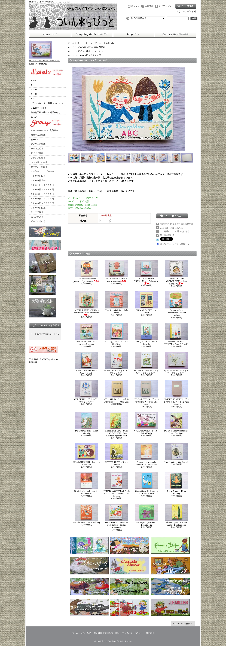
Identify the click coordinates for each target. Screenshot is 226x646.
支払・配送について (92, 34)
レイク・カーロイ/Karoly (102, 43)
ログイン (135, 6)
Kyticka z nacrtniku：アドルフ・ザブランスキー (176, 363)
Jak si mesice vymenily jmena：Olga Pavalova (87, 271)
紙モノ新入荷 (37, 217)
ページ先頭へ (183, 623)
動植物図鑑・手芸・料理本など (45, 112)
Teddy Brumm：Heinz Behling (176, 483)
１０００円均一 (38, 180)
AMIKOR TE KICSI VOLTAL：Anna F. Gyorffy (176, 334)
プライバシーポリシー (132, 633)
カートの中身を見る (45, 325)
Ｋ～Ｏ (34, 89)
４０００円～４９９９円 (42, 198)
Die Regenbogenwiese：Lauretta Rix (146, 515)
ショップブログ (134, 34)
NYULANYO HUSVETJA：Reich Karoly (146, 423)
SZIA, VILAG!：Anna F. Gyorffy (146, 334)
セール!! (34, 139)
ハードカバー (99, 51)
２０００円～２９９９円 (42, 189)
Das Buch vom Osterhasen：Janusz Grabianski (176, 423)
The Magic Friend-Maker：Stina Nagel (116, 334)
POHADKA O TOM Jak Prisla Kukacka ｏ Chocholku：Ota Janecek (116, 484)
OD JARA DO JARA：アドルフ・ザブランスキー (146, 363)
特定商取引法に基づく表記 (106, 633)
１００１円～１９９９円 (42, 185)
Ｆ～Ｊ (34, 85)
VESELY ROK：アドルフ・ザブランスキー (116, 363)
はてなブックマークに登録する (174, 244)
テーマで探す (37, 212)
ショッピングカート (185, 6)
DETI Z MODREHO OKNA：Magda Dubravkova (146, 272)
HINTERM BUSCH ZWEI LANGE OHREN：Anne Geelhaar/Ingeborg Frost (116, 424)
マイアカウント (166, 6)
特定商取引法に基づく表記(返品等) (176, 224)
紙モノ (34, 117)
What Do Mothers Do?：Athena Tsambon (86, 334)
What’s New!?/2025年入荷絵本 (44, 130)
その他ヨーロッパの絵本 (42, 171)
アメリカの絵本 (38, 144)
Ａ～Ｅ (34, 80)
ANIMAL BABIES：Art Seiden (146, 302)
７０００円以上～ (39, 208)
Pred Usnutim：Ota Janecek (176, 453)
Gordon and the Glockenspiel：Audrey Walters (176, 304)
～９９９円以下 (38, 176)
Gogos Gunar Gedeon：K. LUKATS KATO (146, 483)
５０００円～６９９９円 (42, 203)
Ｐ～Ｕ (34, 94)
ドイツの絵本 (37, 153)
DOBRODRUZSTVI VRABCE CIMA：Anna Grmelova (176, 272)
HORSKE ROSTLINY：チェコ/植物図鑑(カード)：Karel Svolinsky (176, 393)
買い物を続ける (167, 235)
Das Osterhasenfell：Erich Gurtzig (86, 423)
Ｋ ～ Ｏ (82, 43)
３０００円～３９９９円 (42, 194)
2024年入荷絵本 (38, 135)
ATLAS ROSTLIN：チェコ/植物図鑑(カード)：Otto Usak (146, 393)
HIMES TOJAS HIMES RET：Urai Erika (44, 61)
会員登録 (149, 6)
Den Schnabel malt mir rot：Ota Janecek (86, 483)
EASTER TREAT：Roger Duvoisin (116, 454)
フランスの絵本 (38, 158)
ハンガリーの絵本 (39, 162)
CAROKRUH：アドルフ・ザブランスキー (86, 391)
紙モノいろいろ (38, 221)
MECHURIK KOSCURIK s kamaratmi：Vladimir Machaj (86, 303)
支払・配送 (86, 633)
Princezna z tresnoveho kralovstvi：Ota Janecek (146, 454)
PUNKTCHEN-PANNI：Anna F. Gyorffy (86, 363)
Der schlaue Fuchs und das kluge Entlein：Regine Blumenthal (116, 516)
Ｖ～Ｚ (34, 98)
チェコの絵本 (37, 148)
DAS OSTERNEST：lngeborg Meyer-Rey (86, 454)
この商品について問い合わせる (174, 231)
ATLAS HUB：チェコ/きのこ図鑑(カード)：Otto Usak (116, 391)
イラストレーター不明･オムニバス (47, 103)
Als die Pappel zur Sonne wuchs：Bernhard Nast (176, 515)
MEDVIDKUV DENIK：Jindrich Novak (116, 271)
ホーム (50, 34)
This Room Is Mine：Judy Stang (116, 302)
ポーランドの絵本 (39, 167)
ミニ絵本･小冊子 (39, 108)
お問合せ (175, 34)
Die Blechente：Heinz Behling (86, 514)
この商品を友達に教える (171, 227)
